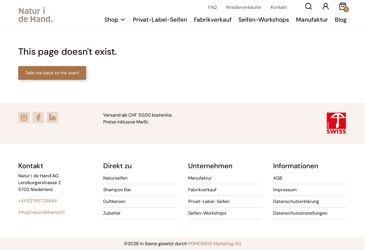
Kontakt (279, 7)
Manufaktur (312, 19)
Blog (341, 19)
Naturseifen (115, 178)
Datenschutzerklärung (296, 201)
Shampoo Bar (117, 190)
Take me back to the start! (52, 73)
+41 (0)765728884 (37, 201)
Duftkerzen (114, 201)
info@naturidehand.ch (41, 212)
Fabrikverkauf (213, 19)
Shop (111, 19)
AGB (277, 178)
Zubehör (112, 213)
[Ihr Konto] (326, 7)
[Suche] (309, 7)
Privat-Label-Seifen (160, 19)
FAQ (212, 7)
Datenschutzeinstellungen (300, 213)
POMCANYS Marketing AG (214, 244)
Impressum (285, 190)
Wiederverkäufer (243, 7)
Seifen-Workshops (263, 19)
